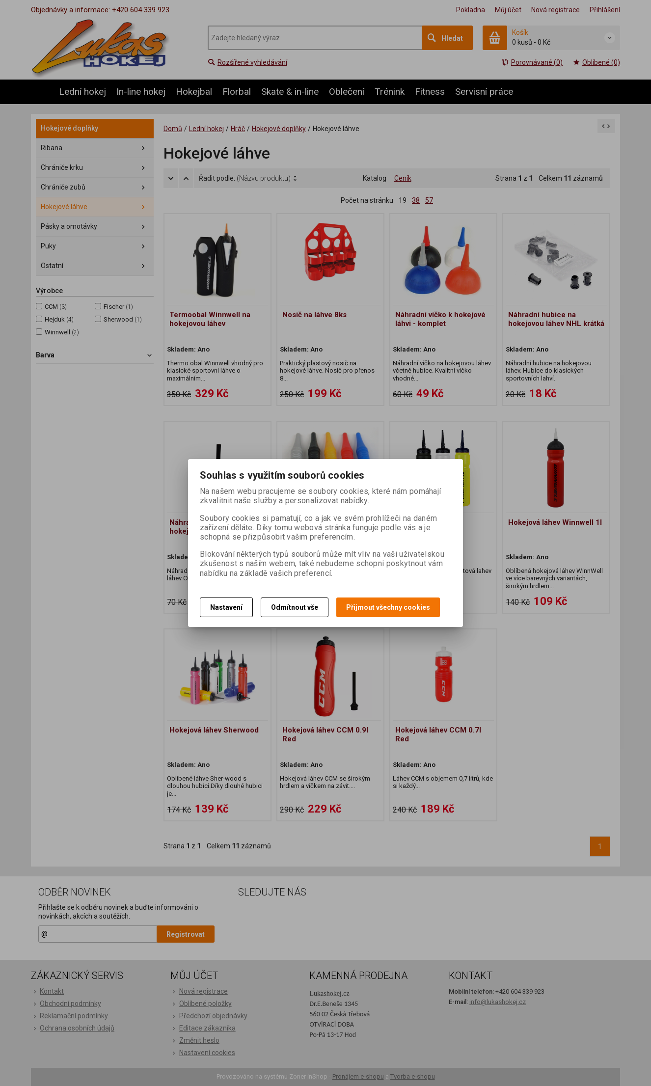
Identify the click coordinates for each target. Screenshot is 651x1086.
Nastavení (226, 607)
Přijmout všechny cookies (388, 607)
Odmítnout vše (294, 607)
